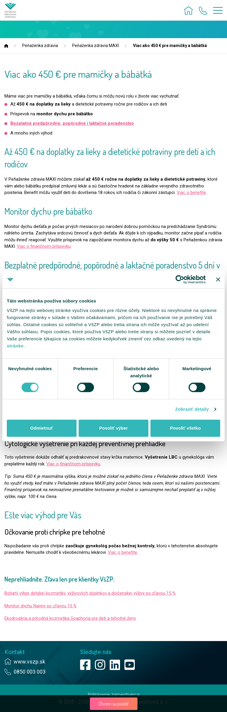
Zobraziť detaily (192, 409)
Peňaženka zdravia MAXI (95, 45)
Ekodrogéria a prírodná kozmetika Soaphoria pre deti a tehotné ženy (70, 618)
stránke (15, 345)
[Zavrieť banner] (218, 279)
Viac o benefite (191, 192)
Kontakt (14, 652)
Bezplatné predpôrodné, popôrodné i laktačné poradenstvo (72, 123)
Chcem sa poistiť (114, 704)
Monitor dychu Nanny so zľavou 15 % (40, 606)
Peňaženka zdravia (40, 45)
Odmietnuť (41, 428)
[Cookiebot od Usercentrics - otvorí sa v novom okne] (180, 279)
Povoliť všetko (185, 428)
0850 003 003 (30, 672)
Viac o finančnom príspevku (44, 246)
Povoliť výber (113, 428)
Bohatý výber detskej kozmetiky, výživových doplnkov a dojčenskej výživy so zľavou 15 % (90, 593)
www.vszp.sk (29, 661)
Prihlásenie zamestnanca (114, 695)
